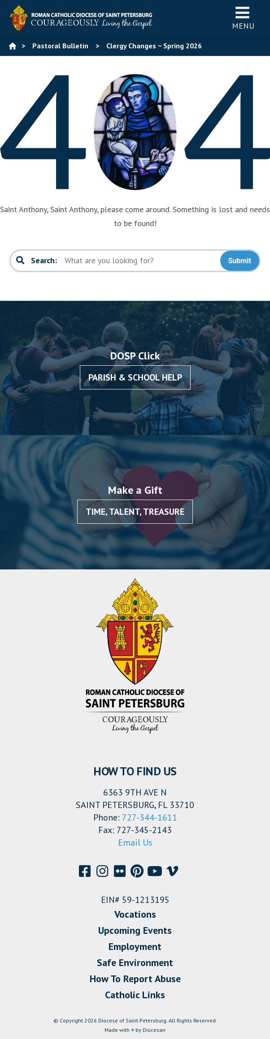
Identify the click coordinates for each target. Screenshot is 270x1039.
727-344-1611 (149, 817)
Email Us (135, 842)
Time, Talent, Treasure (135, 511)
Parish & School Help (135, 377)
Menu (243, 17)
